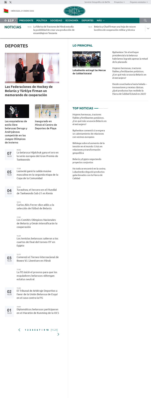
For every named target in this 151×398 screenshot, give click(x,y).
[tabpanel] (90, 148)
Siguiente (58, 334)
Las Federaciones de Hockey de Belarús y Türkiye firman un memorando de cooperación (29, 91)
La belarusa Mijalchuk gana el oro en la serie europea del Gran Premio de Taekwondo (38, 156)
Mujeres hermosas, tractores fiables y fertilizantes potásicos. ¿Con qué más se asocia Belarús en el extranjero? (129, 73)
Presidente (26, 20)
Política (41, 20)
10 (47, 330)
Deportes (87, 20)
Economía (71, 20)
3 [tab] (105, 107)
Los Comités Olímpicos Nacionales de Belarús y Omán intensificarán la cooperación (37, 223)
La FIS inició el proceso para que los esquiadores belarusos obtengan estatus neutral (37, 276)
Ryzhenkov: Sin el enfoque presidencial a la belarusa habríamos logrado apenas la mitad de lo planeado (130, 57)
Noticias (12, 27)
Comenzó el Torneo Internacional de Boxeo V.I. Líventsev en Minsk (38, 259)
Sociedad (56, 20)
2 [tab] (101, 107)
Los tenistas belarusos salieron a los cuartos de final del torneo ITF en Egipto (37, 242)
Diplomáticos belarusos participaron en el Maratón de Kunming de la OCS (38, 311)
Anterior (19, 330)
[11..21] (54, 330)
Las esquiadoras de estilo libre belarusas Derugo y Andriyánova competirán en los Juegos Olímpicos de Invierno (16, 132)
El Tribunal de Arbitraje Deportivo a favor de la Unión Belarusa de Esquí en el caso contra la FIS (37, 294)
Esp (11, 20)
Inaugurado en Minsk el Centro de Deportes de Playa (46, 125)
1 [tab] (96, 107)
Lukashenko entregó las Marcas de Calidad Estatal (89, 72)
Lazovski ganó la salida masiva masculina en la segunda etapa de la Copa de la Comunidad (37, 175)
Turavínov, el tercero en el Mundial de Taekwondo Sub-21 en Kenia (37, 191)
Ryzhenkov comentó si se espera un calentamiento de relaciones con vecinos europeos (89, 133)
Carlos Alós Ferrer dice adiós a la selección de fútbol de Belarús (35, 206)
